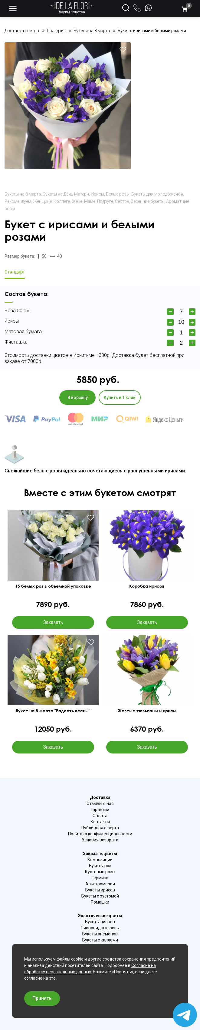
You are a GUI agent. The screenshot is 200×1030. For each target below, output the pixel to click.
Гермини (100, 877)
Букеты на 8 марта (23, 194)
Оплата (100, 815)
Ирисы (97, 194)
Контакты (100, 821)
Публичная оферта (100, 827)
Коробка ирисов (147, 586)
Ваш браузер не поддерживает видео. (53, 683)
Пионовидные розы (100, 927)
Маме (89, 201)
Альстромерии (100, 883)
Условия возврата (100, 839)
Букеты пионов (100, 921)
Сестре (122, 201)
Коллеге (62, 201)
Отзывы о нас (100, 803)
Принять (42, 998)
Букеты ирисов (100, 889)
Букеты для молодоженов (157, 194)
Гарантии (100, 809)
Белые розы (118, 194)
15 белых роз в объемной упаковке (53, 586)
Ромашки (100, 902)
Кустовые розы (100, 871)
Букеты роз (100, 865)
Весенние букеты (147, 201)
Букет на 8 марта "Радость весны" (53, 710)
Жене (77, 201)
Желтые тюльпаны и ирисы (147, 710)
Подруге (105, 201)
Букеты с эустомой (100, 896)
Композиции (100, 859)
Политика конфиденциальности (100, 833)
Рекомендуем (18, 201)
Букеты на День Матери (66, 194)
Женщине (42, 201)
